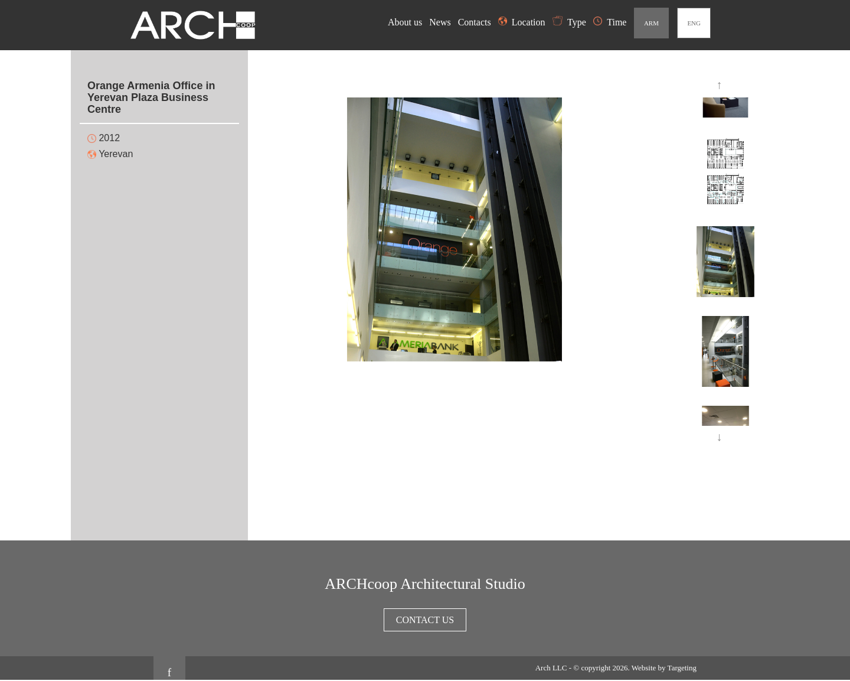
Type (569, 22)
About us (406, 22)
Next (720, 438)
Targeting (682, 667)
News (441, 22)
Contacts (475, 22)
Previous (720, 86)
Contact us (425, 620)
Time (609, 22)
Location (521, 22)
